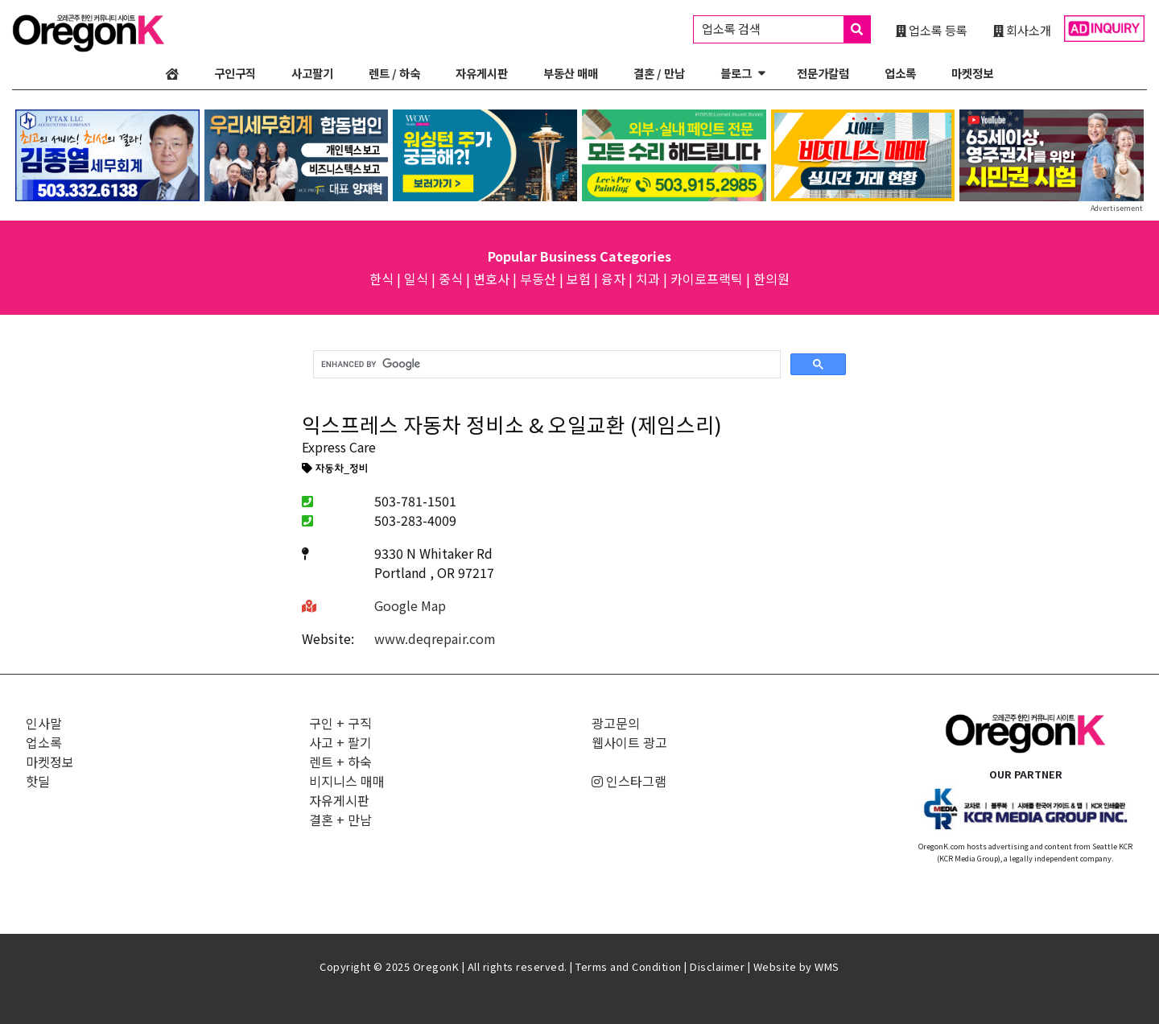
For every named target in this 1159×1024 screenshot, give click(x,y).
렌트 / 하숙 (394, 72)
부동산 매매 (570, 72)
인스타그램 (629, 781)
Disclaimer (717, 966)
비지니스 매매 (347, 781)
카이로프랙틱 (706, 278)
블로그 (736, 72)
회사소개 (1022, 30)
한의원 (771, 278)
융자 (613, 278)
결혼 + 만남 (340, 819)
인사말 (44, 723)
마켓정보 (972, 72)
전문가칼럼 (823, 72)
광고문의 (616, 723)
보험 (579, 278)
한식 (381, 278)
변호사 (491, 278)
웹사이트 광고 (629, 742)
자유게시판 (482, 72)
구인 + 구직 (340, 723)
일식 (416, 278)
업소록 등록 (931, 30)
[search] (545, 364)
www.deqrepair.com (435, 638)
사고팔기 (312, 72)
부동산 (538, 278)
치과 (648, 278)
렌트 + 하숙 (340, 761)
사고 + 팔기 (340, 742)
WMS (827, 966)
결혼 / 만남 (659, 72)
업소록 (900, 72)
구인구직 (235, 72)
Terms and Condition (628, 966)
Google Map (410, 605)
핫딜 (38, 781)
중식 (451, 278)
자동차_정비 (335, 469)
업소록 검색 (786, 29)
